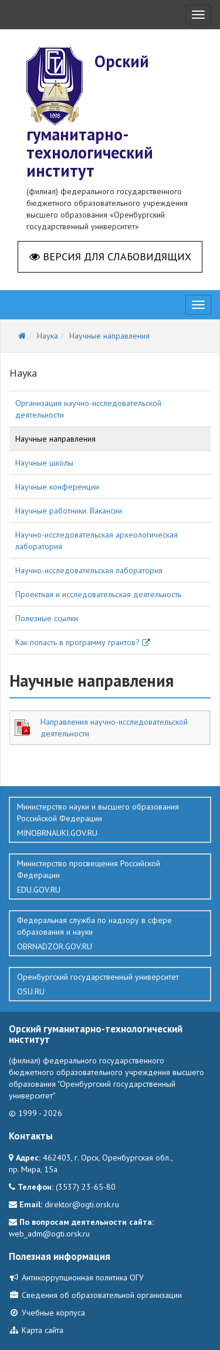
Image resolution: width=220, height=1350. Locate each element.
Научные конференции (57, 486)
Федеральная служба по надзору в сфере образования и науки (110, 933)
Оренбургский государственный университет (110, 984)
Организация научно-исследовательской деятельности (88, 409)
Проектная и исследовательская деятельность (98, 594)
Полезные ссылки (46, 618)
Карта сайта (36, 1330)
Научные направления (55, 438)
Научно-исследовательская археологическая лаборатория (96, 540)
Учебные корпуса (47, 1312)
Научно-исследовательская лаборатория (89, 570)
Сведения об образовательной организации (95, 1295)
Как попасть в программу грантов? (82, 642)
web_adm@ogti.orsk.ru (49, 1233)
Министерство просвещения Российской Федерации (110, 877)
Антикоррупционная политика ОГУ (76, 1277)
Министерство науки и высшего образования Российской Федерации (110, 820)
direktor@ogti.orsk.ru (82, 1204)
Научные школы (44, 462)
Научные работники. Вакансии (68, 510)
